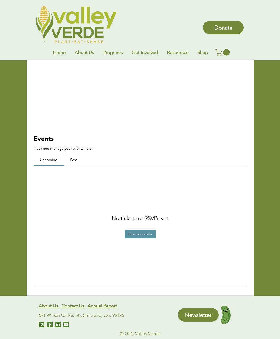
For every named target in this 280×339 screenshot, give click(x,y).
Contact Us (72, 306)
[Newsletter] (198, 315)
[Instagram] (41, 324)
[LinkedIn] (58, 324)
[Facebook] (50, 324)
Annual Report (102, 306)
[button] (84, 52)
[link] (223, 52)
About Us (48, 306)
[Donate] (223, 27)
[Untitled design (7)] (66, 324)
